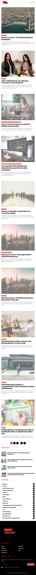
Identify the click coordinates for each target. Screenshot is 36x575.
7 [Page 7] (21, 443)
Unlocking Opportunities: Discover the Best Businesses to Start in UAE (16, 342)
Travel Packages (18, 512)
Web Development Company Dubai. (18, 518)
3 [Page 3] (17, 443)
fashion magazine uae (18, 490)
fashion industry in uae (18, 488)
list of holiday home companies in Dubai (18, 505)
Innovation (18, 501)
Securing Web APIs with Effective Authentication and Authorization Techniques (14, 168)
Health (3, 427)
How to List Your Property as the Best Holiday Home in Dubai (15, 125)
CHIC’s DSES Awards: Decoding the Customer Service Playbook (14, 82)
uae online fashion (18, 514)
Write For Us (4, 552)
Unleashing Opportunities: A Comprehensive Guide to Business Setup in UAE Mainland (18, 386)
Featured (9, 252)
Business (4, 35)
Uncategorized (18, 516)
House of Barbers (18, 499)
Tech (18, 509)
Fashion (3, 78)
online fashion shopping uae (18, 507)
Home (2, 546)
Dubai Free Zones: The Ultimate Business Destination (17, 38)
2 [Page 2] (14, 443)
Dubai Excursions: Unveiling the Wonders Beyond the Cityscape (17, 299)
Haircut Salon (18, 495)
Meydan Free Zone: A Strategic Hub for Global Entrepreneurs (16, 256)
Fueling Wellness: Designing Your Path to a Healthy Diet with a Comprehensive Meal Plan (17, 432)
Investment (18, 503)
